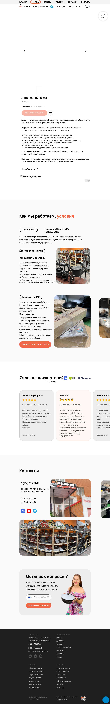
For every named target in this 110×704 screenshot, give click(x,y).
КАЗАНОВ (25, 7)
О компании (61, 650)
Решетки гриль (34, 687)
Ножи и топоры (34, 681)
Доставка (60, 641)
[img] (80, 7)
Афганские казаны (64, 681)
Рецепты (60, 2)
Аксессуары (61, 678)
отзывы (48, 2)
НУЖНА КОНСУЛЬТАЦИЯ (38, 605)
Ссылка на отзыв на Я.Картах (35, 405)
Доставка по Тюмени (32, 251)
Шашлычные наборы (36, 671)
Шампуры (60, 687)
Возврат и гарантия (64, 647)
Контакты (85, 2)
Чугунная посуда (35, 678)
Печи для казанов (63, 671)
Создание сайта (62, 700)
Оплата (59, 637)
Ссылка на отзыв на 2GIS (71, 405)
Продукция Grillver (35, 684)
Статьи (59, 657)
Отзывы (59, 644)
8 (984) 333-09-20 (30, 483)
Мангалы (60, 684)
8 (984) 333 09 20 (40, 7)
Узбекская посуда (35, 668)
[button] (35, 344)
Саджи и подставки (36, 675)
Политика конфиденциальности (67, 697)
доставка (72, 2)
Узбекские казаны (63, 668)
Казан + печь (61, 675)
